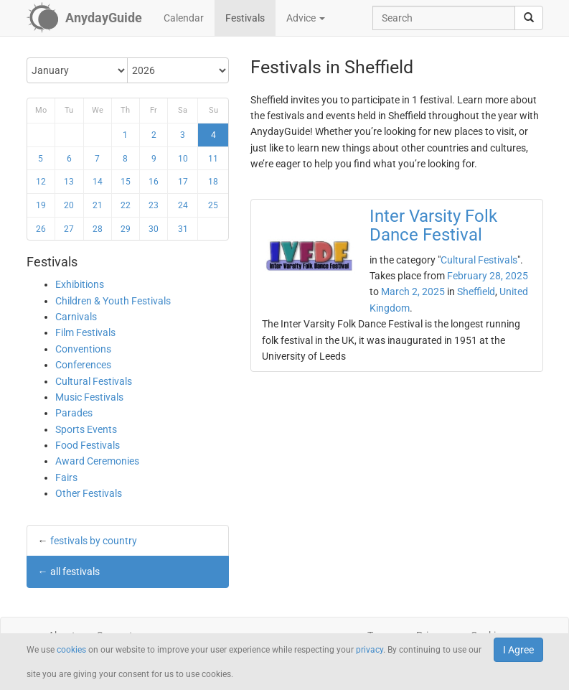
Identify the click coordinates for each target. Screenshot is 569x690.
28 (98, 229)
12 (41, 182)
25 (213, 205)
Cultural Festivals (93, 381)
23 (154, 205)
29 (126, 229)
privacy (369, 650)
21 (98, 205)
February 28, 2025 (487, 275)
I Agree (518, 650)
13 (69, 182)
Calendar (184, 18)
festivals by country (93, 540)
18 (213, 182)
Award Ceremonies (97, 461)
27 (69, 229)
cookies (71, 650)
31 (183, 229)
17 (183, 182)
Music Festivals (89, 397)
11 (213, 159)
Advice (305, 18)
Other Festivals (88, 493)
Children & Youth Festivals (113, 301)
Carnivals (76, 316)
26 (41, 229)
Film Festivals (85, 332)
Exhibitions (79, 284)
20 (69, 205)
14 (98, 182)
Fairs (66, 477)
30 (154, 229)
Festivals (245, 18)
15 (126, 182)
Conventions (83, 349)
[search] (528, 18)
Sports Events (86, 429)
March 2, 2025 (413, 291)
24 (183, 205)
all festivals (75, 571)
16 (154, 182)
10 (183, 159)
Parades (74, 413)
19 (41, 205)
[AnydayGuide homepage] (84, 18)
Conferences (83, 364)
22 (126, 205)
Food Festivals (87, 445)
